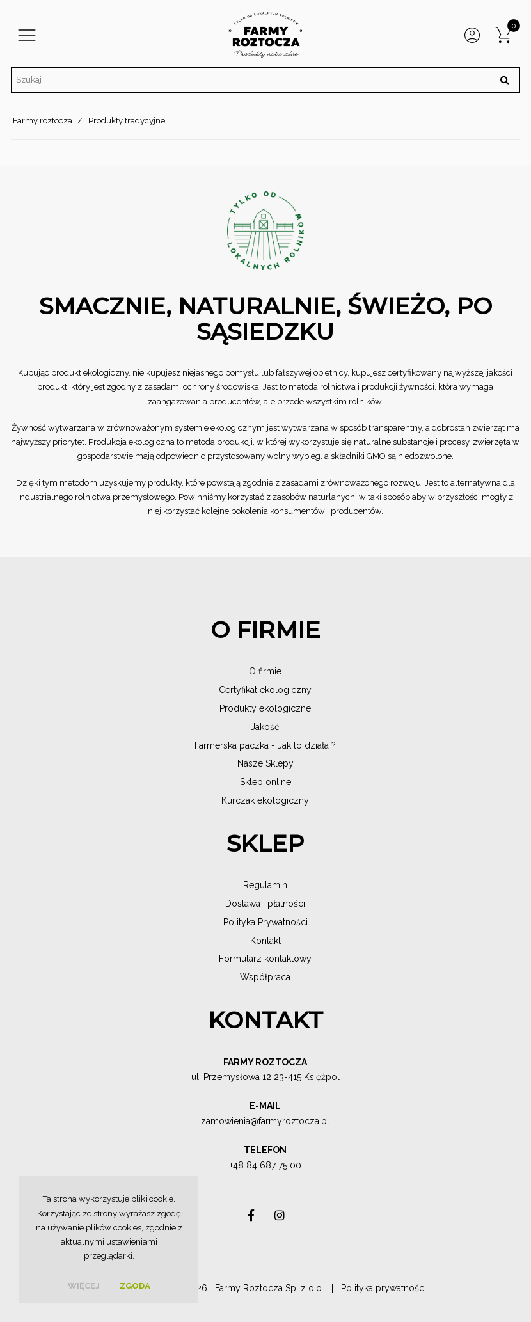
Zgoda (135, 1286)
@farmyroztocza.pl (289, 1121)
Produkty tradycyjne (126, 120)
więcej (84, 1286)
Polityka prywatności (383, 1288)
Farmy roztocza (42, 120)
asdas (251, 1218)
